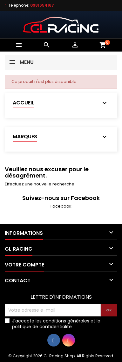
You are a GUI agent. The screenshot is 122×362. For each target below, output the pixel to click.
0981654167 (42, 5)
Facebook (61, 206)
